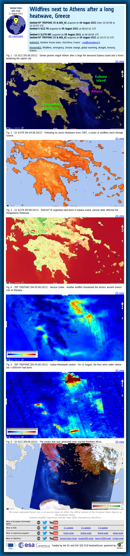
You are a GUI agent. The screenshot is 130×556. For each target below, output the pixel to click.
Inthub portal (103, 533)
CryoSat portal (118, 538)
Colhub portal (118, 533)
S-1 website (68, 528)
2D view (119, 61)
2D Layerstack (15, 36)
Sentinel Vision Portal (68, 538)
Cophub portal (86, 533)
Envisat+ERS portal (85, 538)
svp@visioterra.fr (91, 42)
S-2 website (86, 528)
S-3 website (103, 528)
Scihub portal (68, 533)
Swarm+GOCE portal (103, 538)
